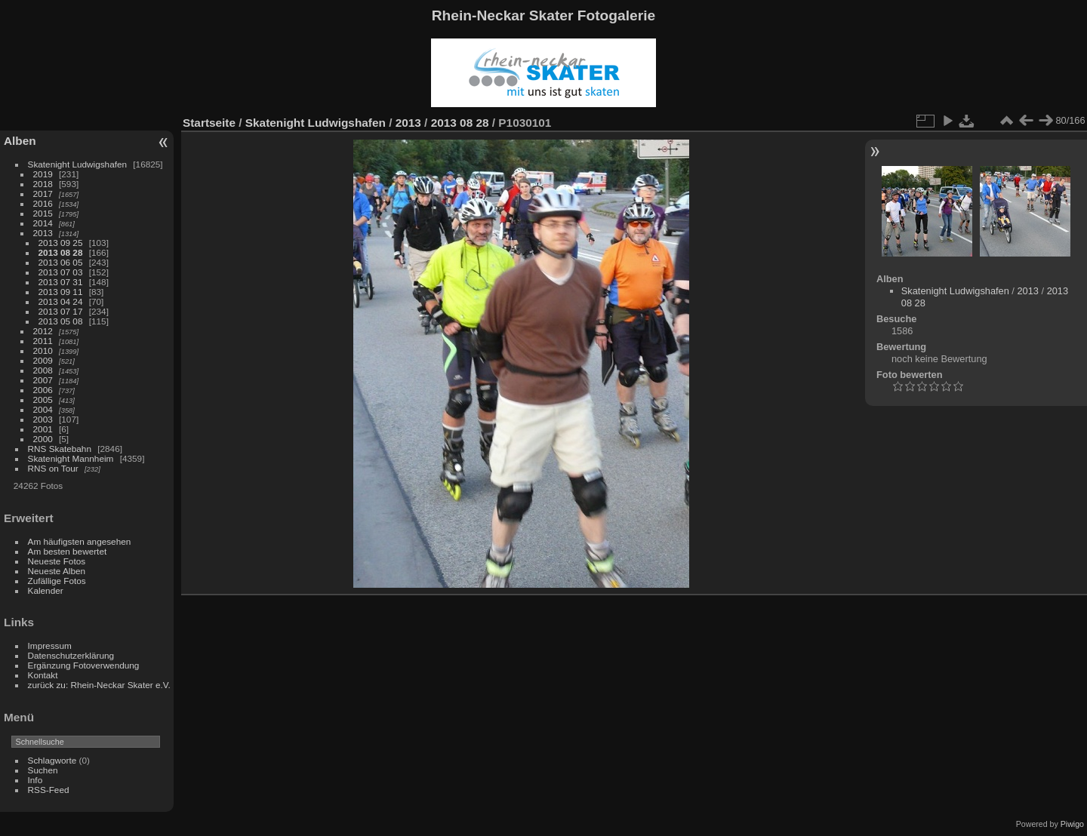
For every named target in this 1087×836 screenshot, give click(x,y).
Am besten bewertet (67, 551)
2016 (43, 203)
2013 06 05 (60, 262)
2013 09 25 (60, 242)
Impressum (50, 645)
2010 (43, 350)
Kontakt (43, 675)
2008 (43, 370)
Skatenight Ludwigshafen (77, 164)
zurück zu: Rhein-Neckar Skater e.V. (99, 685)
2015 (43, 213)
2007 (43, 380)
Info (35, 780)
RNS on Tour (53, 468)
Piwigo (1072, 823)
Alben (20, 140)
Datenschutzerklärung (71, 655)
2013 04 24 (60, 301)
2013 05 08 (60, 321)
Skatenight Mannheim (71, 458)
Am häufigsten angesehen (79, 541)
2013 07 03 (60, 272)
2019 (43, 174)
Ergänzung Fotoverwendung (84, 665)
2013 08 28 (60, 252)
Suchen (43, 770)
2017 (43, 193)
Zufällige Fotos (57, 581)
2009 (43, 360)
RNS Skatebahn (59, 448)
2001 (43, 429)
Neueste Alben (57, 571)
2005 (43, 399)
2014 (43, 223)
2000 (43, 439)
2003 (43, 419)
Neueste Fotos (57, 561)
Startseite (209, 122)
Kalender (45, 590)
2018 (43, 184)
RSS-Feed (48, 790)
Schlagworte (52, 760)
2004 (43, 409)
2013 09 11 (60, 292)
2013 (43, 233)
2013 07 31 (60, 282)
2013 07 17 (60, 311)
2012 (43, 331)
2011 (43, 341)
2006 (43, 390)
